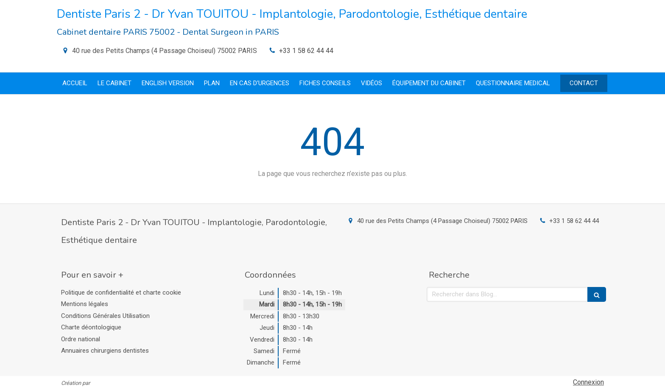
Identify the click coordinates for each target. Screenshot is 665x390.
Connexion (588, 382)
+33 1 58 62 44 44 (306, 51)
